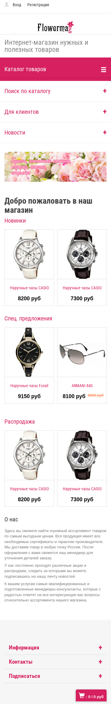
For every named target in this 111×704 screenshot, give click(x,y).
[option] (29, 267)
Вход (17, 4)
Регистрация (38, 4)
